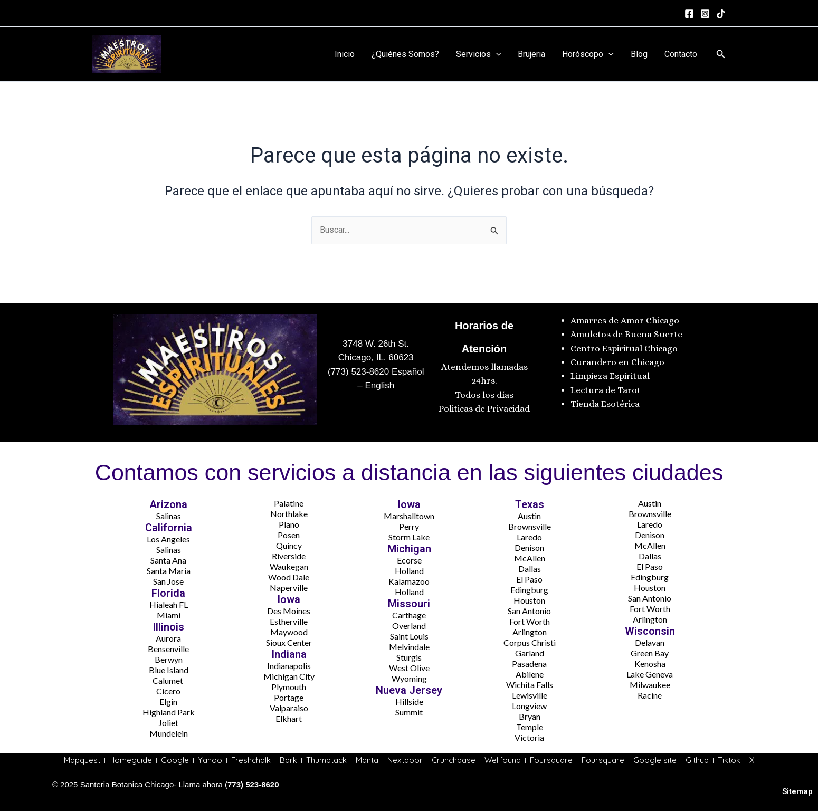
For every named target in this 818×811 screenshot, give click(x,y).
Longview (529, 706)
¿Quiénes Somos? (405, 54)
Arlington (529, 632)
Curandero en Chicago (617, 362)
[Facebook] (689, 13)
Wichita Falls (529, 685)
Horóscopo (588, 54)
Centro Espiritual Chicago (624, 349)
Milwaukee (650, 685)
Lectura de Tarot (605, 390)
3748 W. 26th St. (376, 344)
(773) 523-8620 (358, 372)
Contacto (680, 54)
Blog (639, 54)
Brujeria (531, 54)
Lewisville (529, 695)
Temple (529, 727)
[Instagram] (705, 13)
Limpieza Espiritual (610, 376)
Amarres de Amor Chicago (624, 321)
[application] (496, 54)
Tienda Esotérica (606, 404)
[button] (721, 54)
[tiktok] (721, 13)
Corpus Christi (529, 642)
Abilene (530, 674)
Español (406, 372)
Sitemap (797, 791)
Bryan (529, 716)
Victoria (529, 737)
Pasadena (529, 664)
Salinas (168, 516)
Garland (529, 653)
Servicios (478, 54)
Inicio (345, 54)
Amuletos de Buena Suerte (626, 334)
